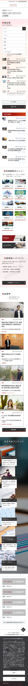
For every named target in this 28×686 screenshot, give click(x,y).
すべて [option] (5, 31)
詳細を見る (5, 683)
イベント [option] (6, 35)
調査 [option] (5, 41)
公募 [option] (5, 38)
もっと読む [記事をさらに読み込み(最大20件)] (13, 101)
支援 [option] (5, 48)
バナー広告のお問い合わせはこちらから (13, 622)
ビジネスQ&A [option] (7, 52)
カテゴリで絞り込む (7, 25)
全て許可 (13, 678)
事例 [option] (5, 45)
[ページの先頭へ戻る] (23, 629)
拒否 (14, 672)
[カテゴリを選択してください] (14, 28)
